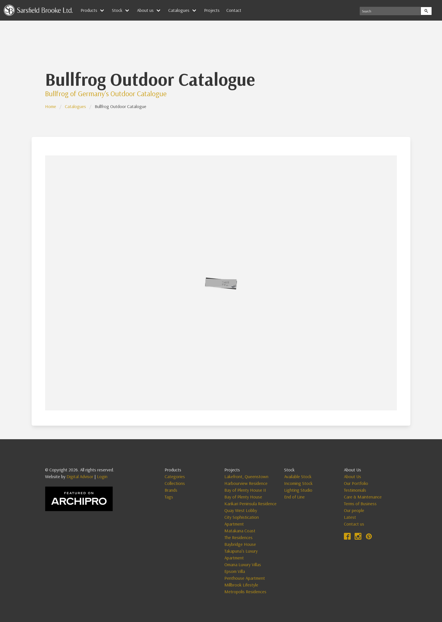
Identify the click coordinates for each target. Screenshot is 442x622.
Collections (175, 483)
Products (89, 10)
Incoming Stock (298, 483)
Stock (117, 10)
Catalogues (178, 10)
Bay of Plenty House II (245, 490)
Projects (212, 10)
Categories (175, 476)
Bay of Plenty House (243, 497)
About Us (352, 476)
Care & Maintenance (363, 497)
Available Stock (297, 476)
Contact (233, 10)
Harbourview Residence (246, 483)
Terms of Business (360, 503)
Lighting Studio (298, 490)
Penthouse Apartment (244, 578)
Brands (171, 490)
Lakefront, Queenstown (246, 476)
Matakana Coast (239, 530)
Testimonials (355, 490)
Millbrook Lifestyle (241, 585)
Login (102, 476)
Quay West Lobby (240, 510)
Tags (169, 497)
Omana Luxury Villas (242, 564)
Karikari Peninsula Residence (250, 503)
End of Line (294, 497)
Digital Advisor (80, 476)
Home (50, 106)
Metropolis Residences (245, 591)
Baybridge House (240, 544)
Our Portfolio (356, 483)
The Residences (238, 537)
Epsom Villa (234, 571)
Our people (354, 510)
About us (145, 10)
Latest (350, 517)
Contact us (354, 524)
